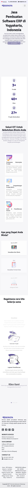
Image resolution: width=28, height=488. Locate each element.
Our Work (9, 469)
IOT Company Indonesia (8, 446)
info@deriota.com (22, 1)
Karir (3, 449)
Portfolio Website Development (10, 439)
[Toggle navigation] (25, 5)
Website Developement (8, 437)
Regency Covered (6, 472)
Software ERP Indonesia (8, 444)
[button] (11, 402)
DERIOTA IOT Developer (20, 470)
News (11, 476)
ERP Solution (9, 467)
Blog (3, 447)
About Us (4, 469)
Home (3, 467)
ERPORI (22, 469)
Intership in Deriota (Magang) (9, 451)
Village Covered (5, 476)
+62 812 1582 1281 (13, 1)
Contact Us (9, 477)
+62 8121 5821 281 (8, 457)
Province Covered (7, 470)
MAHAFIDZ (18, 472)
